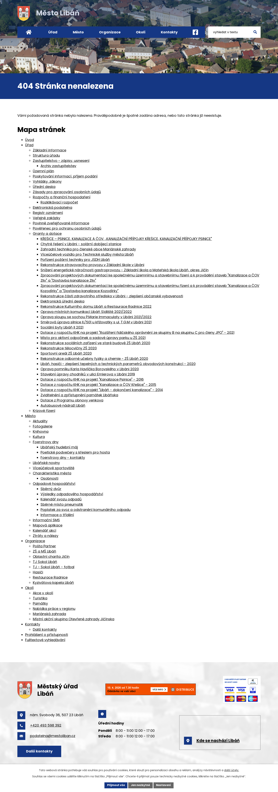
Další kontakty (45, 629)
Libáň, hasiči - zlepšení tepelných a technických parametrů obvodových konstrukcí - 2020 (118, 363)
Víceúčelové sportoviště (53, 468)
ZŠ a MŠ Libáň (44, 551)
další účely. (231, 770)
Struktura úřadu (46, 155)
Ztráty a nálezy (45, 535)
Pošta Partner (44, 546)
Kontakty (169, 32)
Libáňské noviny (46, 462)
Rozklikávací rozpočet (59, 202)
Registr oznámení (48, 212)
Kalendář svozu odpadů (61, 499)
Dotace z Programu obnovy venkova (72, 400)
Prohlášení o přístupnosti (46, 634)
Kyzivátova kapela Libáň (53, 582)
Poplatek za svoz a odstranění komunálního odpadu (86, 509)
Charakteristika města (52, 473)
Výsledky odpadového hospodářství (72, 494)
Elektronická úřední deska (62, 301)
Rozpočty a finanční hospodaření (61, 197)
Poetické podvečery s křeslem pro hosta (75, 452)
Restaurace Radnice (50, 577)
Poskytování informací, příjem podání (65, 176)
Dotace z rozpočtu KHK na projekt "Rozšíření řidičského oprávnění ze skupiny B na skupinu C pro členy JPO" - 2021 (137, 332)
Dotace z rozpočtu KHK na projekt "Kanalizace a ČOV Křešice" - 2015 (98, 384)
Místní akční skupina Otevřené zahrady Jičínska (73, 619)
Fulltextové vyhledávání (45, 639)
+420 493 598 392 (45, 725)
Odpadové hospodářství (54, 483)
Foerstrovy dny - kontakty (63, 457)
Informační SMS (46, 520)
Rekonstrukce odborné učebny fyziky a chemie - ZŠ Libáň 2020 (94, 358)
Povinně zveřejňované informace (61, 223)
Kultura (39, 436)
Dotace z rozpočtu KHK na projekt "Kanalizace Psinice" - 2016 (92, 379)
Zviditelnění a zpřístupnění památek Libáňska (79, 395)
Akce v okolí (43, 593)
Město (78, 32)
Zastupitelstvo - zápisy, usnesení (61, 160)
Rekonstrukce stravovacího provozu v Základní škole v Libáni (92, 264)
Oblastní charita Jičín (51, 556)
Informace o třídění (57, 514)
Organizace (110, 32)
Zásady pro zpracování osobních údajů (67, 191)
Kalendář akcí (44, 530)
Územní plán (43, 171)
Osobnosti (49, 478)
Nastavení (164, 785)
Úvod (28, 32)
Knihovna (40, 431)
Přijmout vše (115, 785)
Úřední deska (44, 186)
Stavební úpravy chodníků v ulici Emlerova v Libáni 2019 (88, 374)
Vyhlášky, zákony (47, 181)
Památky (40, 603)
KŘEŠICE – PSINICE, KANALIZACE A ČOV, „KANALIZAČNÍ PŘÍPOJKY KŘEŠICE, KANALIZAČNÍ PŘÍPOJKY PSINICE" (126, 238)
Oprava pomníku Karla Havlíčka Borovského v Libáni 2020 (90, 369)
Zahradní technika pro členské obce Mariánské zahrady (88, 249)
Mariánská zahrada (49, 613)
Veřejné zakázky (46, 218)
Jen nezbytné (140, 785)
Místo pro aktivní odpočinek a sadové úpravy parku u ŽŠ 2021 (93, 337)
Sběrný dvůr (51, 488)
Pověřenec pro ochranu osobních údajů (67, 228)
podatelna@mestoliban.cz (52, 735)
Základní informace (49, 150)
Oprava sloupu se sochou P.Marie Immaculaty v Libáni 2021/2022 (96, 316)
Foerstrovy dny (45, 442)
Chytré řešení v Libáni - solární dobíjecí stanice (81, 244)
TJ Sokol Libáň (45, 561)
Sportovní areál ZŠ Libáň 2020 (66, 353)
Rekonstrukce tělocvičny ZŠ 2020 (69, 348)
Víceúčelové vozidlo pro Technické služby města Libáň (87, 254)
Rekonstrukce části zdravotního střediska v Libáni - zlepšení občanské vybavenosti (112, 296)
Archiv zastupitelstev (58, 165)
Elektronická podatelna (52, 207)
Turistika (40, 598)
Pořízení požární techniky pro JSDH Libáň (75, 259)
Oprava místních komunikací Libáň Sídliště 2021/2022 (86, 311)
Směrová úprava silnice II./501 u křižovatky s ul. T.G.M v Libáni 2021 (96, 322)
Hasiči (38, 572)
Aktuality (40, 421)
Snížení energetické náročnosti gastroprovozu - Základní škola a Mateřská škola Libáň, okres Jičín (124, 270)
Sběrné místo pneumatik (62, 504)
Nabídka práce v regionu (54, 608)
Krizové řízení (44, 410)
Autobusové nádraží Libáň (63, 405)
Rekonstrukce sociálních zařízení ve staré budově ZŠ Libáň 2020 (95, 343)
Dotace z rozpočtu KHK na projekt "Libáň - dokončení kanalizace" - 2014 (102, 389)
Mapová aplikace (47, 525)
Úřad (52, 32)
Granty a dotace (47, 233)
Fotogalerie (42, 426)
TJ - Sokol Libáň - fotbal (53, 567)
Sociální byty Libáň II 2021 (62, 327)
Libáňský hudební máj (59, 447)
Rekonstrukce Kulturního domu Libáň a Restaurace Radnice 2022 (96, 306)
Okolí (140, 32)
